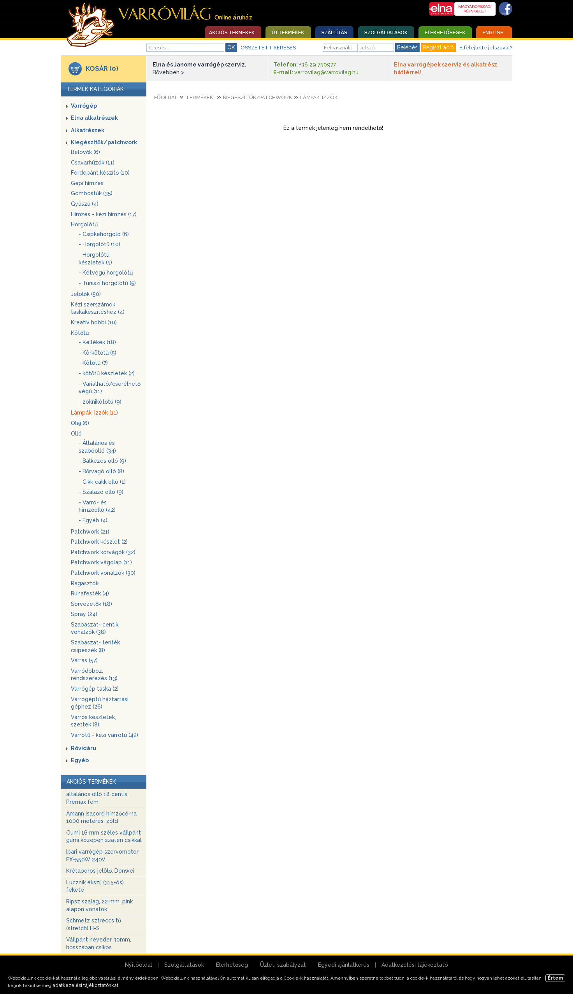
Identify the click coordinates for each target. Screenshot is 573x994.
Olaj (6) (80, 423)
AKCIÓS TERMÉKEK (91, 782)
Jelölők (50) (86, 294)
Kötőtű (80, 333)
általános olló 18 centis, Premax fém (97, 798)
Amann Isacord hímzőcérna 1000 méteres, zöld (101, 817)
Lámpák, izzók (318, 97)
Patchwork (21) (90, 531)
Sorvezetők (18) (91, 604)
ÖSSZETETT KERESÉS (268, 48)
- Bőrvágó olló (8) (101, 471)
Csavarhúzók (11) (92, 162)
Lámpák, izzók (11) (94, 413)
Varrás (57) (84, 660)
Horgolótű (84, 224)
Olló (76, 433)
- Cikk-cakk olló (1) (102, 482)
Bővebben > (168, 72)
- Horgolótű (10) (99, 244)
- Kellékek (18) (97, 342)
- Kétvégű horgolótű (106, 273)
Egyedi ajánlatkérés (343, 965)
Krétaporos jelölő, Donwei (100, 871)
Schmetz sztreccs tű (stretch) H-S (93, 924)
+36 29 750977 (317, 64)
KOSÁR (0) (102, 68)
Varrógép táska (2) (95, 689)
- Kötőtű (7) (93, 363)
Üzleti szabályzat (283, 965)
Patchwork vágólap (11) (101, 562)
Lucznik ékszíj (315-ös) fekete (95, 886)
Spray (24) (84, 614)
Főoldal (166, 97)
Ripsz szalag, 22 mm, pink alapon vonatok (99, 905)
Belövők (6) (85, 152)
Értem (555, 978)
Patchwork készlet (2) (99, 542)
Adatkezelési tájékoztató (414, 965)
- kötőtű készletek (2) (107, 373)
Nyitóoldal (138, 965)
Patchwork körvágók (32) (103, 552)
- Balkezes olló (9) (102, 461)
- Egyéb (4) (93, 520)
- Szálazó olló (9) (101, 492)
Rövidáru (83, 748)
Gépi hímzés (87, 183)
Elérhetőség (232, 965)
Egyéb (80, 760)
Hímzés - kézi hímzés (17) (104, 214)
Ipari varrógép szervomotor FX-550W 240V (102, 856)
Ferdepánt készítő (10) (100, 173)
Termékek (199, 97)
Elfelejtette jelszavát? (485, 48)
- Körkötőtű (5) (97, 353)
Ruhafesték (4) (90, 593)
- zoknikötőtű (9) (100, 402)
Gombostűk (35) (91, 193)
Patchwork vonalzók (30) (103, 573)
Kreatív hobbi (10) (94, 322)
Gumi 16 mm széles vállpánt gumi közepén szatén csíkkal (104, 837)
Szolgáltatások (184, 965)
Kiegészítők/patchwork (104, 142)
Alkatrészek (87, 130)
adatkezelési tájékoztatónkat (85, 985)
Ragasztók (84, 583)
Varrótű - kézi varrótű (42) (104, 735)
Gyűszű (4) (84, 204)
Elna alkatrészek (94, 118)
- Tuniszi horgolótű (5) (107, 283)
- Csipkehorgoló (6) (104, 234)
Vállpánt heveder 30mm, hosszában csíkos (98, 943)
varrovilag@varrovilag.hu (326, 72)
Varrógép (84, 106)
